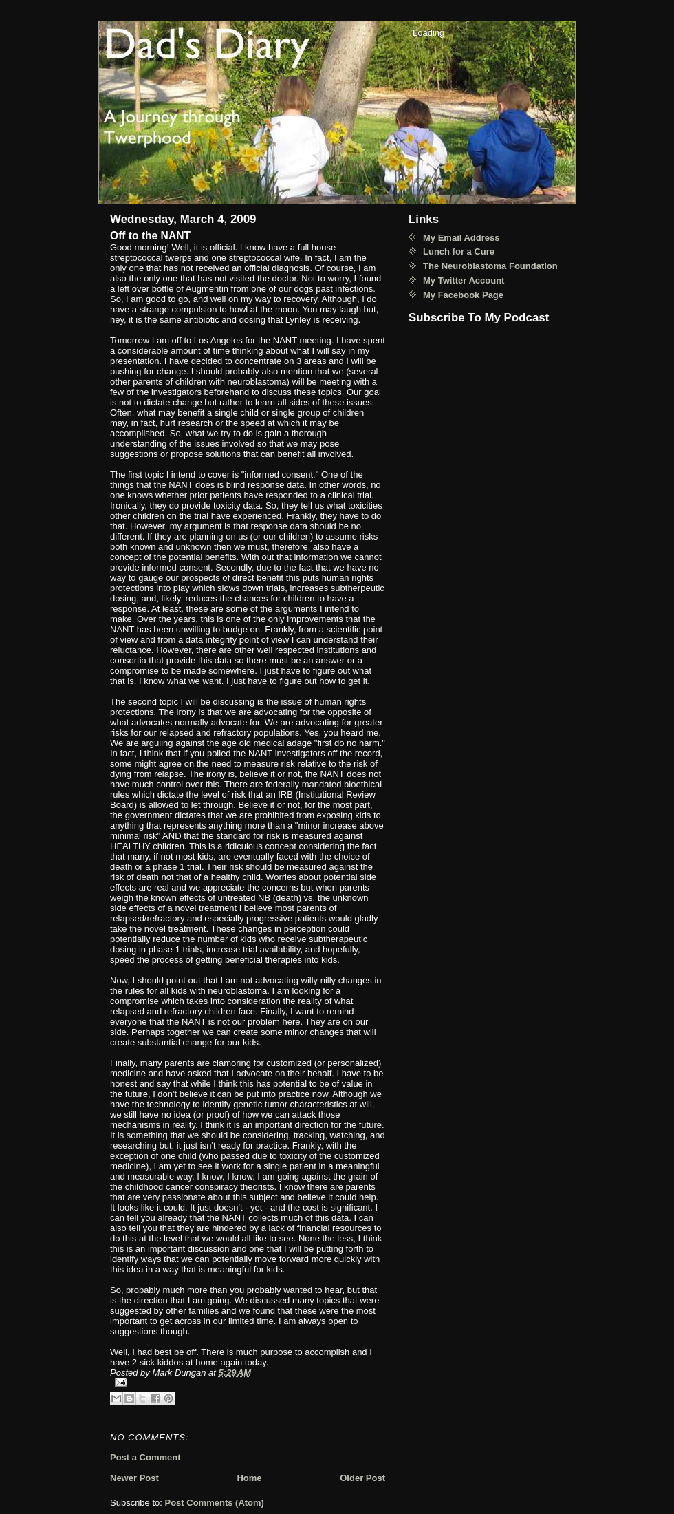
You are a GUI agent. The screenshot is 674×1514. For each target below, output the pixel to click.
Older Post (362, 1478)
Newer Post (134, 1478)
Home (249, 1478)
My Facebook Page (463, 295)
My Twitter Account (463, 280)
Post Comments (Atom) (214, 1502)
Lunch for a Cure (458, 251)
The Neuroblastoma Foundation (490, 266)
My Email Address (461, 238)
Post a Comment (145, 1457)
